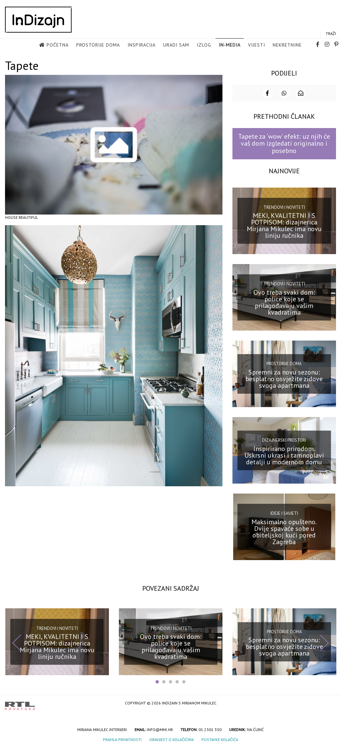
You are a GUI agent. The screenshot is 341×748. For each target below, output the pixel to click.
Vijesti (256, 45)
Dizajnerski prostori (284, 440)
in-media (229, 45)
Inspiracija (142, 45)
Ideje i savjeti (284, 513)
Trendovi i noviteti (284, 207)
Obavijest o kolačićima (171, 739)
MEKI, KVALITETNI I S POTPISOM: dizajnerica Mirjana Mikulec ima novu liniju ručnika (284, 225)
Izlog (204, 45)
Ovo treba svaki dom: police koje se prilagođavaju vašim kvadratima (284, 301)
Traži (331, 33)
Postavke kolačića (219, 739)
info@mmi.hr (160, 729)
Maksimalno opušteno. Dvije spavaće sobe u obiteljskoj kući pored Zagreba (284, 531)
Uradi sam (176, 45)
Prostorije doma (98, 45)
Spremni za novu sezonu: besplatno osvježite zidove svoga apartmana (284, 378)
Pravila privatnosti (122, 739)
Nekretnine (287, 45)
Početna (58, 45)
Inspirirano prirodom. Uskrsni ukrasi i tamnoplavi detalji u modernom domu (284, 455)
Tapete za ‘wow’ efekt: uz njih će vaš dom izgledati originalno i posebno (284, 143)
